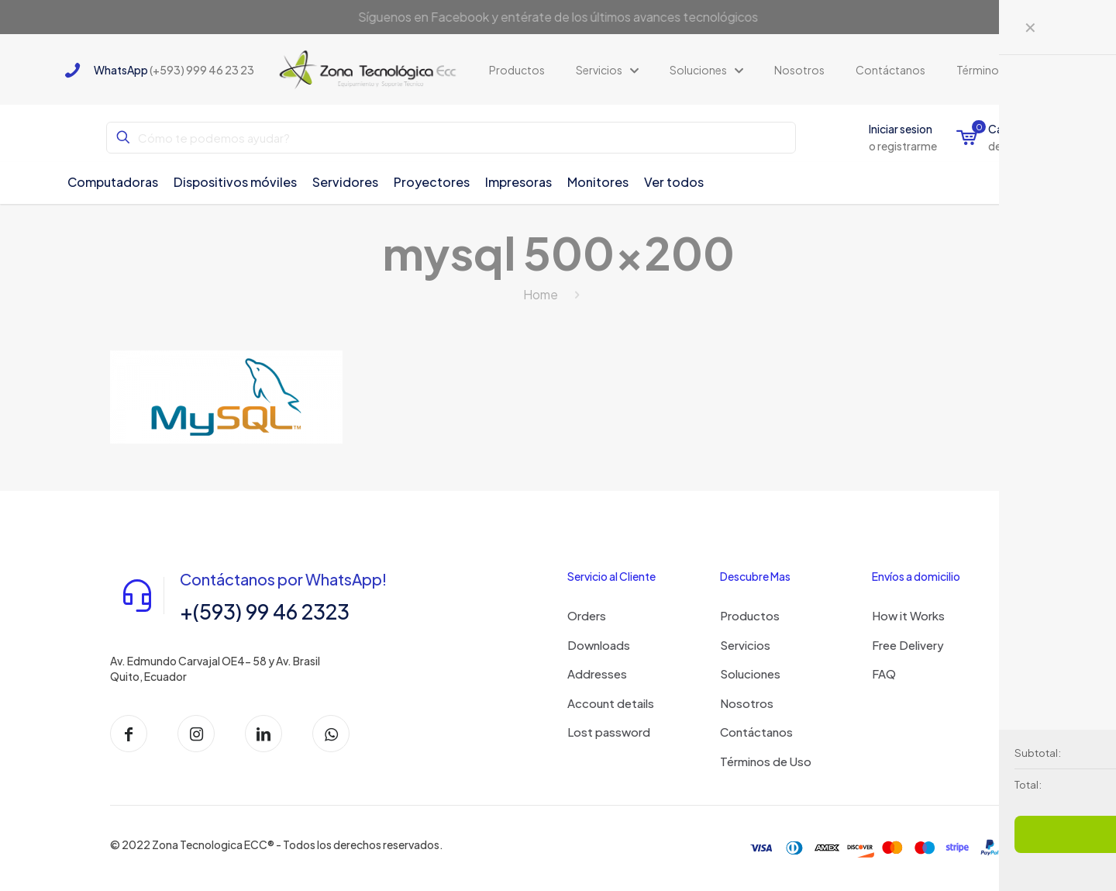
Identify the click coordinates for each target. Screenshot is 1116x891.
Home (540, 294)
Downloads (598, 644)
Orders (586, 615)
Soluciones (750, 673)
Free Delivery (908, 644)
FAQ (884, 673)
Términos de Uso (765, 761)
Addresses (597, 673)
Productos (750, 615)
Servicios (745, 644)
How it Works (908, 615)
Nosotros (746, 703)
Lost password (608, 731)
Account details (610, 703)
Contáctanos (756, 731)
